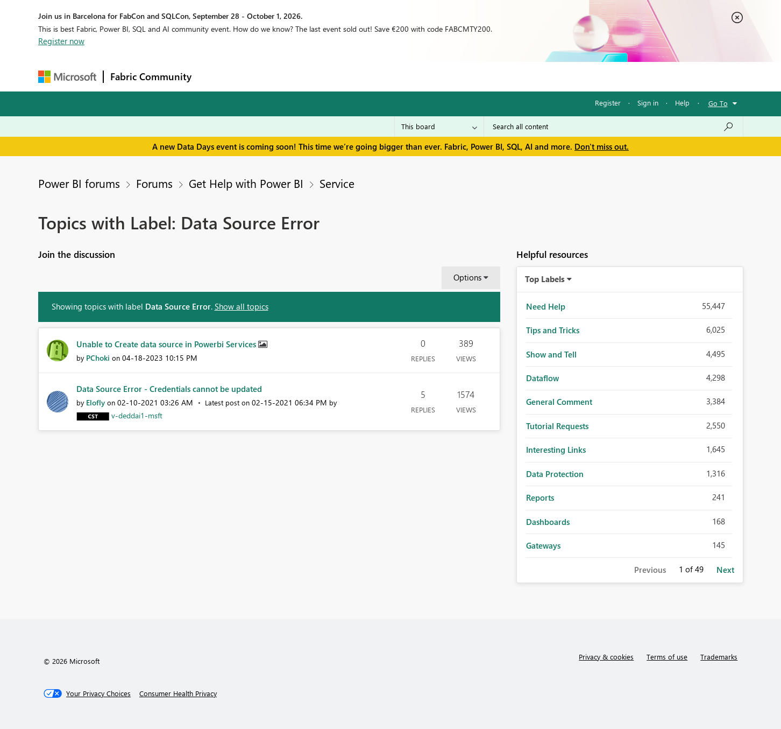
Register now (61, 41)
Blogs (403, 76)
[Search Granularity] (439, 126)
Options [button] (467, 277)
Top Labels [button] (545, 279)
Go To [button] (718, 103)
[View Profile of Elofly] (95, 402)
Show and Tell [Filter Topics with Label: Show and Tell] (551, 354)
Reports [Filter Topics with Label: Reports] (540, 497)
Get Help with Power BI (246, 183)
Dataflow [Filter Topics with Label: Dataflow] (542, 378)
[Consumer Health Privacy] (178, 693)
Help (682, 102)
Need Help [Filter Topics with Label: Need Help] (545, 306)
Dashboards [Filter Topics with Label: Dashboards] (548, 521)
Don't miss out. (601, 146)
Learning (444, 76)
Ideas (307, 76)
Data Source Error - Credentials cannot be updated (169, 388)
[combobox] (613, 126)
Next (725, 569)
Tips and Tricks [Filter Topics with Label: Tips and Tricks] (552, 330)
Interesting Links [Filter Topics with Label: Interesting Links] (556, 449)
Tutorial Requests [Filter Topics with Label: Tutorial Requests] (557, 425)
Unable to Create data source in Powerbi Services (167, 344)
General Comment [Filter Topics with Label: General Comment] (559, 401)
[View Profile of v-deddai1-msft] (136, 415)
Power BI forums (79, 183)
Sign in (647, 102)
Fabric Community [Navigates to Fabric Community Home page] (150, 76)
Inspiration (263, 76)
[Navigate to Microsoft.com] (67, 77)
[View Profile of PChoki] (98, 357)
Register (608, 102)
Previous (650, 569)
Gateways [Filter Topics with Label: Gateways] (543, 545)
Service (337, 183)
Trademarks (718, 656)
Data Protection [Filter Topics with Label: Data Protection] (555, 473)
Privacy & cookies (606, 656)
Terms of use (667, 656)
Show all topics (241, 306)
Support (490, 76)
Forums (216, 76)
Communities (355, 76)
